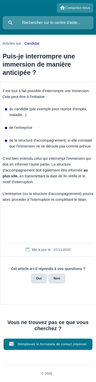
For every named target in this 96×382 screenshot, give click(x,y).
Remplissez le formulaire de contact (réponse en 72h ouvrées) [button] (52, 346)
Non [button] (57, 278)
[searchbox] (48, 22)
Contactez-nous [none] (77, 8)
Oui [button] (39, 278)
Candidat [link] (31, 43)
